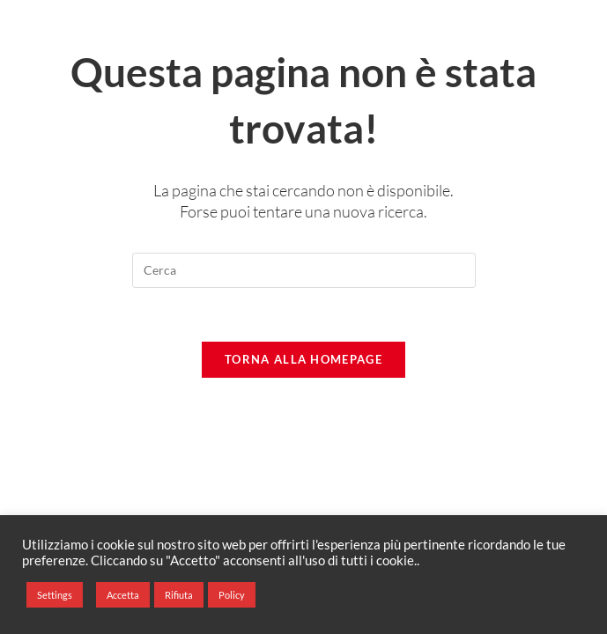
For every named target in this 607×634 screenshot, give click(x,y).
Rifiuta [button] (179, 595)
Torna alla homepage (303, 359)
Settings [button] (54, 595)
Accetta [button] (123, 595)
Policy (231, 595)
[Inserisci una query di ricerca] (304, 270)
